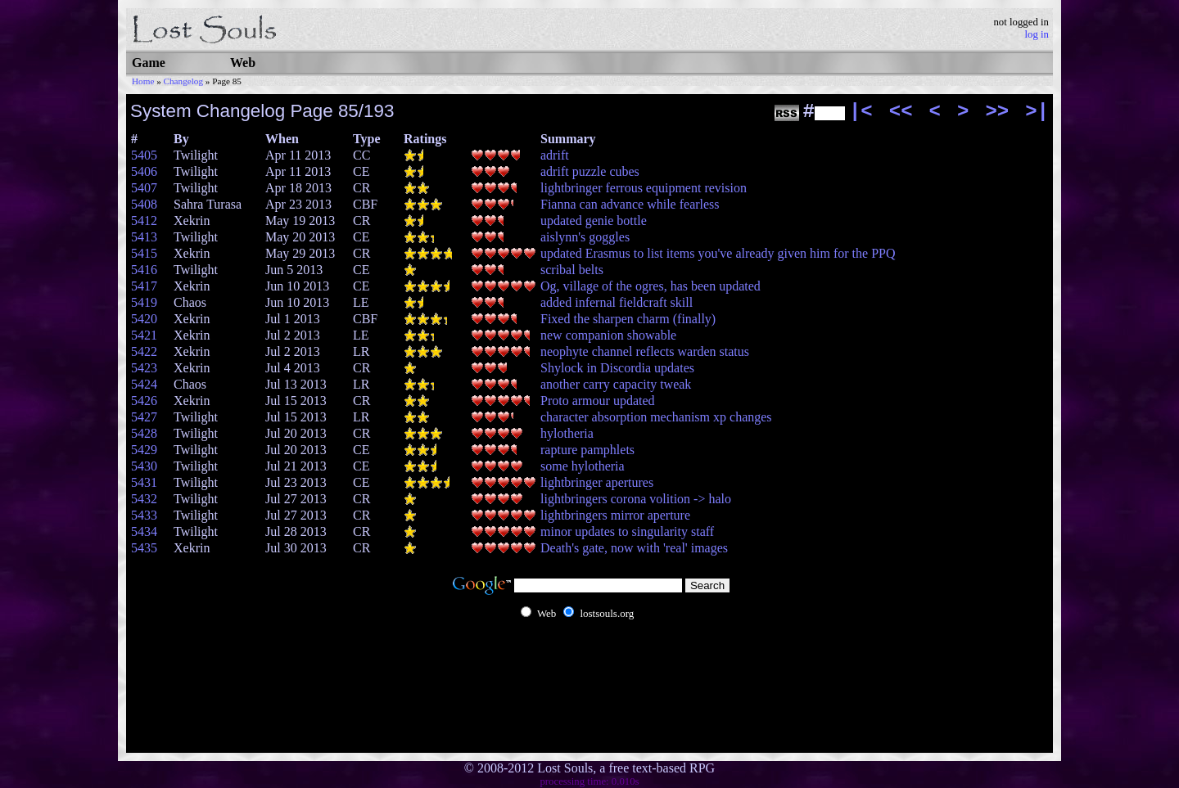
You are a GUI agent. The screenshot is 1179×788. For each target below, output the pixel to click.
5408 (144, 204)
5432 (144, 499)
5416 (144, 270)
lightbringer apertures (596, 482)
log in (1036, 34)
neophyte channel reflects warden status (644, 351)
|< (861, 112)
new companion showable (608, 335)
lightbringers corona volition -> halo (635, 499)
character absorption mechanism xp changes (656, 417)
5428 (144, 433)
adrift (554, 155)
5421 (144, 335)
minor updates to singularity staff (627, 531)
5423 (144, 368)
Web (242, 63)
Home (143, 81)
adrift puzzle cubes (589, 171)
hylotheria (567, 433)
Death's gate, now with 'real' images (634, 548)
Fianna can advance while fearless (630, 204)
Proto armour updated (597, 401)
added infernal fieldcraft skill (616, 302)
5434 (144, 531)
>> (997, 112)
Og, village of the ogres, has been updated (650, 286)
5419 (144, 302)
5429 (144, 450)
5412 (144, 220)
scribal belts (571, 270)
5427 (144, 417)
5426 (144, 401)
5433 (144, 515)
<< (901, 112)
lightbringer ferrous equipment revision (643, 188)
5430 (144, 466)
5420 (144, 319)
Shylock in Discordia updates (617, 368)
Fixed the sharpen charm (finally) (628, 319)
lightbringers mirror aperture (615, 515)
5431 (144, 482)
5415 (144, 253)
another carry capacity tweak (615, 384)
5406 (144, 171)
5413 (144, 237)
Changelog (183, 81)
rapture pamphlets (587, 450)
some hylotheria (582, 466)
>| (1037, 112)
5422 (144, 351)
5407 (144, 188)
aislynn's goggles (585, 237)
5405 (144, 155)
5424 (144, 384)
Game (148, 63)
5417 (144, 286)
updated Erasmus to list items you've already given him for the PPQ (717, 253)
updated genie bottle (593, 220)
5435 (144, 548)
